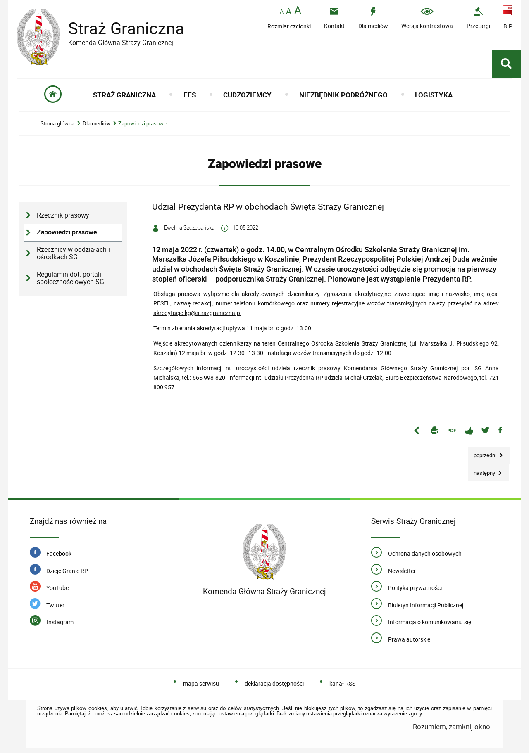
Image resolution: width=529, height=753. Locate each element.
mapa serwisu (201, 683)
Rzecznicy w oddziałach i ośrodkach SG (73, 253)
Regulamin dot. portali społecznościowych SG (70, 278)
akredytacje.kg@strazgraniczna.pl (197, 313)
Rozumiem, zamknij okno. (452, 726)
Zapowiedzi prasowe (142, 123)
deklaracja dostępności (274, 683)
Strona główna (57, 123)
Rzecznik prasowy (63, 215)
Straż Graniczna (120, 28)
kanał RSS (342, 683)
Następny (482, 470)
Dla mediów (96, 123)
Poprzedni (483, 453)
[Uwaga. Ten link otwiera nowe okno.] (478, 18)
